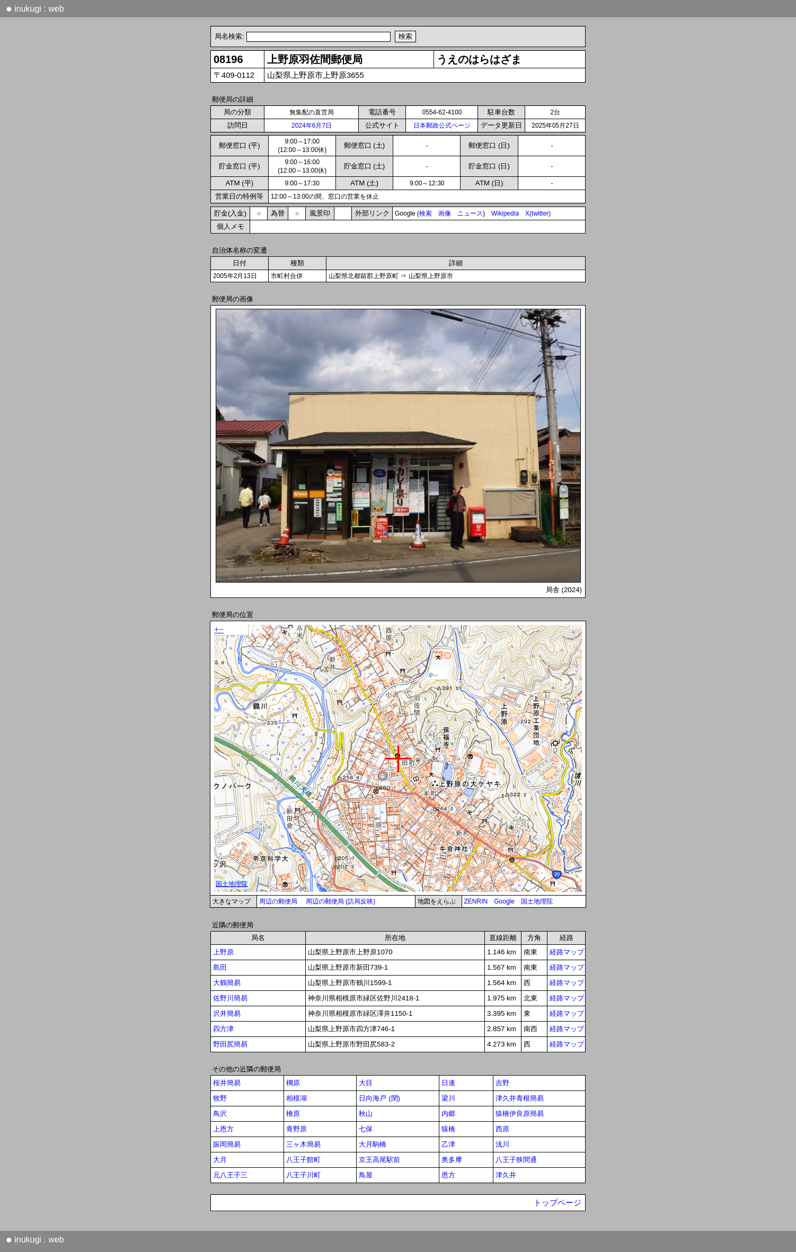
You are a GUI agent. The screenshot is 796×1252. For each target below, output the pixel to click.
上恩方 (223, 1129)
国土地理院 (537, 901)
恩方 (448, 1175)
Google (504, 901)
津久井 (506, 1175)
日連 (448, 1083)
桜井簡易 (227, 1083)
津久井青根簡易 (520, 1098)
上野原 (223, 952)
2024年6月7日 (311, 125)
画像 (444, 213)
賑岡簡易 (227, 1144)
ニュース (470, 213)
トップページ (557, 1203)
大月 (220, 1160)
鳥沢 (220, 1113)
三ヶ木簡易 (303, 1144)
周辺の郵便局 (278, 901)
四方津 (223, 1029)
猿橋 (448, 1129)
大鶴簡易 (227, 983)
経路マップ (567, 952)
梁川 (448, 1098)
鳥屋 (366, 1175)
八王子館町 (303, 1160)
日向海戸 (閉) (379, 1098)
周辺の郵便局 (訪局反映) (340, 901)
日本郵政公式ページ (442, 125)
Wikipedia (505, 213)
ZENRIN (476, 901)
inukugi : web (35, 8)
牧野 (220, 1098)
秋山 (366, 1113)
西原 (502, 1129)
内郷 (448, 1113)
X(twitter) (538, 213)
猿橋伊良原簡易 (520, 1113)
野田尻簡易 (230, 1044)
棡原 (293, 1083)
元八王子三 (230, 1175)
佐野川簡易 (230, 998)
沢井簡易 (227, 1013)
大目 (366, 1083)
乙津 (448, 1144)
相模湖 (296, 1098)
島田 (220, 967)
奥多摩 (451, 1160)
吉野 (502, 1083)
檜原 (293, 1113)
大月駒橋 (372, 1144)
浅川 (502, 1144)
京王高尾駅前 (379, 1160)
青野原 (296, 1129)
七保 (366, 1129)
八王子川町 (303, 1175)
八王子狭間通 (516, 1160)
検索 (425, 213)
